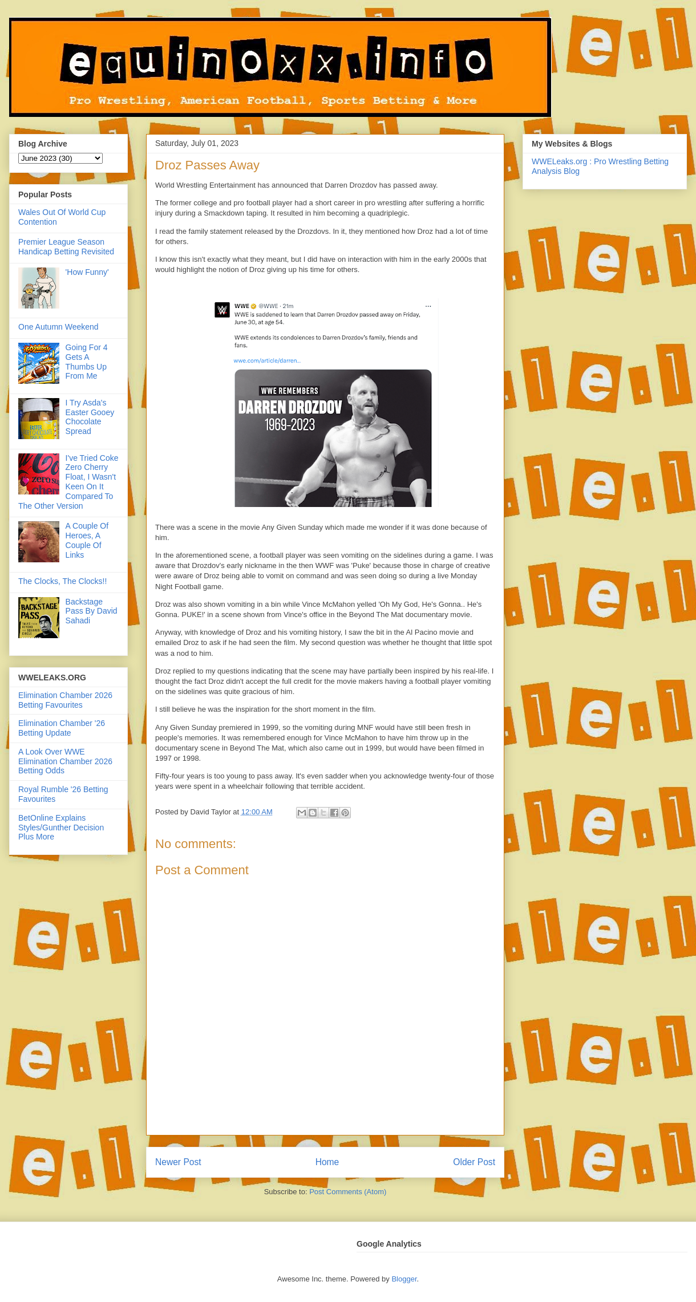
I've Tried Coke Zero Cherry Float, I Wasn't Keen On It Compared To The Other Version (68, 481)
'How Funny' (87, 272)
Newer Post (178, 1162)
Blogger (403, 1279)
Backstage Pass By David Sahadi (92, 611)
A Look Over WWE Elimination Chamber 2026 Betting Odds (65, 761)
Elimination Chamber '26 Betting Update (61, 728)
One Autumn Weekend (58, 326)
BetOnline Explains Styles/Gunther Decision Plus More (61, 827)
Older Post (474, 1162)
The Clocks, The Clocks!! (62, 581)
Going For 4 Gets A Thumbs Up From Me (87, 361)
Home (327, 1162)
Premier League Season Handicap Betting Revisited (66, 246)
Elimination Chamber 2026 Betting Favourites (65, 700)
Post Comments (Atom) (347, 1191)
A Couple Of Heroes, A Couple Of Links (87, 540)
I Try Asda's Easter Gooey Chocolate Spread (90, 417)
